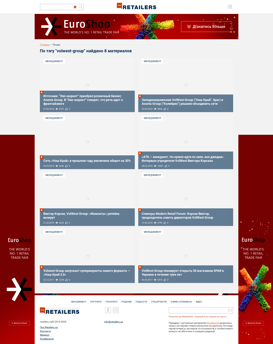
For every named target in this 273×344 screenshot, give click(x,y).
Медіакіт (45, 334)
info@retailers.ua (113, 321)
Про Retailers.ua (49, 327)
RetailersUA (212, 322)
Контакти (45, 331)
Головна (44, 44)
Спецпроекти (159, 300)
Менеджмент (54, 61)
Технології (111, 300)
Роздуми (126, 300)
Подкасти (141, 300)
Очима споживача (181, 300)
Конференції (47, 338)
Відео (199, 300)
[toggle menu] (230, 6)
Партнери (96, 300)
